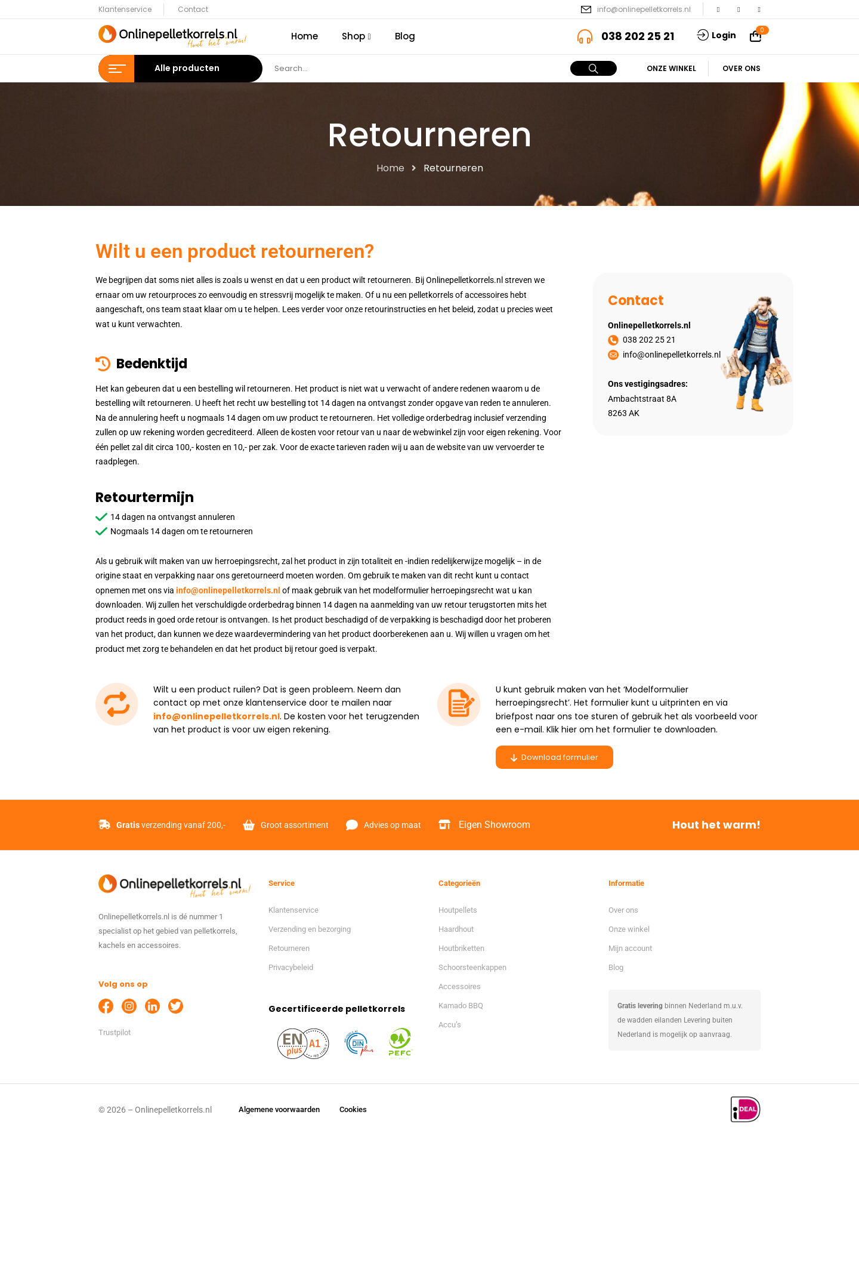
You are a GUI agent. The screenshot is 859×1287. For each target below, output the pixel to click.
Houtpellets (457, 910)
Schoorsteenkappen (472, 967)
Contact (193, 9)
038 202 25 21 (637, 36)
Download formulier (555, 757)
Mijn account (630, 948)
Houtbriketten (461, 948)
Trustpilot (114, 1032)
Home (390, 168)
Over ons (741, 68)
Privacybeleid (290, 967)
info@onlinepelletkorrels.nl (644, 9)
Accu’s (449, 1024)
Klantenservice (125, 9)
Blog (615, 967)
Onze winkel (671, 68)
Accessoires (459, 986)
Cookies (353, 1109)
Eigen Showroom (494, 824)
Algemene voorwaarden (279, 1109)
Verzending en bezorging (309, 929)
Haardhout (456, 929)
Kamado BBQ (460, 1005)
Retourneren (289, 948)
